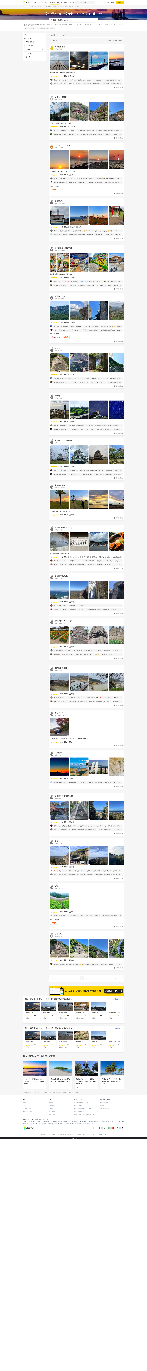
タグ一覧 (51, 1108)
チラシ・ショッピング (67, 2)
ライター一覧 (52, 1111)
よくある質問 (66, 1134)
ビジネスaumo (78, 1105)
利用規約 (83, 1134)
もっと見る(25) (115, 1028)
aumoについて (102, 1134)
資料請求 (102, 1105)
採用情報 (60, 1134)
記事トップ (51, 1102)
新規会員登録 (110, 2)
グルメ (47, 2)
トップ (36, 2)
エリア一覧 (51, 1105)
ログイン (120, 2)
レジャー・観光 (54, 2)
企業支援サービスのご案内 (81, 1111)
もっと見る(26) (115, 999)
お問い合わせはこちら (87, 1123)
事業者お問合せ (104, 1102)
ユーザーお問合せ (75, 1134)
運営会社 (43, 1134)
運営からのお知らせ (51, 1134)
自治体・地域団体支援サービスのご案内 (84, 1114)
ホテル (41, 2)
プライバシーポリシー (92, 1134)
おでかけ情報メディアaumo (81, 1102)
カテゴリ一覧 (52, 1114)
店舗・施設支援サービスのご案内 (82, 1108)
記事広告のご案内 (104, 1108)
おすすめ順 (62, 35)
